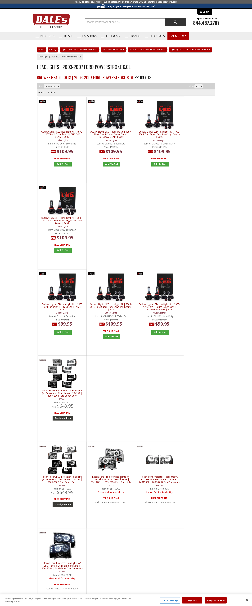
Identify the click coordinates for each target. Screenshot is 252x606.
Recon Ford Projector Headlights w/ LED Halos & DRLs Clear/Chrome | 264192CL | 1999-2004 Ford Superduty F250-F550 (104, 308)
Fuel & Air (113, 36)
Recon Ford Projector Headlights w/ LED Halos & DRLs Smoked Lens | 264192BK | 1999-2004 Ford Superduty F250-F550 (193, 308)
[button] (135, 22)
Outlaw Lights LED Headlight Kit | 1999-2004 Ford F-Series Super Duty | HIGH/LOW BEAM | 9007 (105, 134)
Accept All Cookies (216, 600)
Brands (135, 36)
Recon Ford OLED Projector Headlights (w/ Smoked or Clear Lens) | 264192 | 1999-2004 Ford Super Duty (194, 221)
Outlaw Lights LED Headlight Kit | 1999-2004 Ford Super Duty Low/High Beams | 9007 (149, 134)
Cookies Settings (170, 600)
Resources (157, 36)
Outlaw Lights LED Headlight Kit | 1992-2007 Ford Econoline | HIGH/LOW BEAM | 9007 (60, 134)
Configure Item (195, 246)
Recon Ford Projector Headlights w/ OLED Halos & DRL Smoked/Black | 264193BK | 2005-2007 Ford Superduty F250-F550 (60, 395)
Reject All (192, 600)
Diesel (68, 36)
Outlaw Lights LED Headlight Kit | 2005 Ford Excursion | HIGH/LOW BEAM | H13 (60, 221)
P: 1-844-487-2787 (47, 492)
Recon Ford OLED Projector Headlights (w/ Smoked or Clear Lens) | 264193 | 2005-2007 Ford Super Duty (60, 308)
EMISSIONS (89, 36)
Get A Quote (177, 36)
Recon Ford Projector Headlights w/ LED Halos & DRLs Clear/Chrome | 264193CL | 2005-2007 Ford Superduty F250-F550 (149, 308)
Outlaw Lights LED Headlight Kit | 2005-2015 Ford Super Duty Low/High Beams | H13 (104, 221)
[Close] (246, 599)
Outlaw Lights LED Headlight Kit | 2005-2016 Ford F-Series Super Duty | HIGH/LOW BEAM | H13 (149, 221)
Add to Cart (60, 164)
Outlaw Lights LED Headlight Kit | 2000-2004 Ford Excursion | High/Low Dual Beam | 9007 (193, 134)
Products (47, 36)
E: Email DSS (42, 501)
